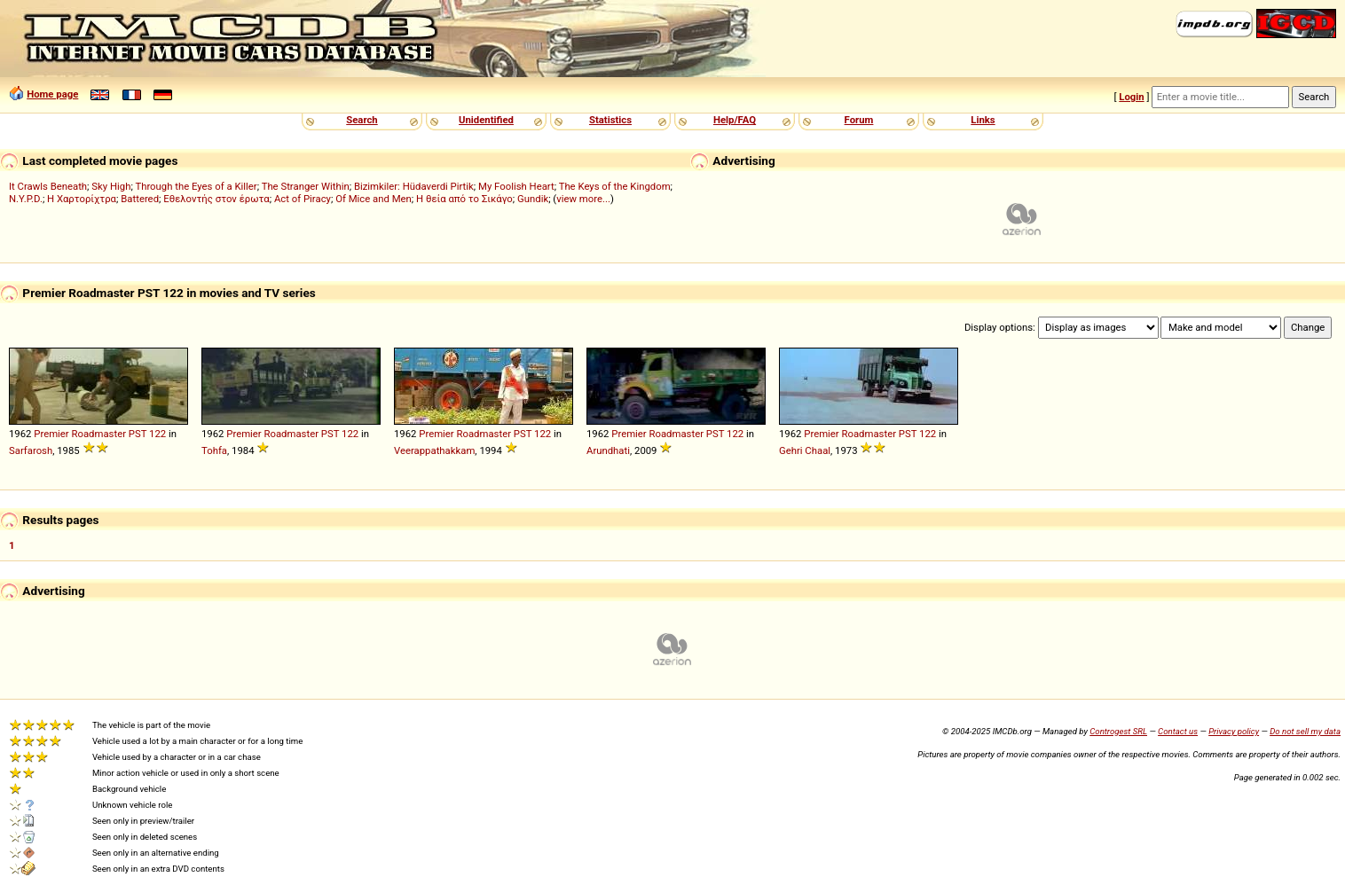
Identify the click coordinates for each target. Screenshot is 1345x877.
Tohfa (214, 450)
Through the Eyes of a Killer (195, 186)
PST (137, 433)
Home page (52, 94)
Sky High (110, 186)
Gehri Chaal (804, 450)
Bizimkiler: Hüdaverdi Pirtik (414, 186)
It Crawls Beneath (48, 186)
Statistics (610, 120)
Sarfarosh (30, 450)
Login (1131, 96)
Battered (140, 198)
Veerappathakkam (434, 450)
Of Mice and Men (373, 198)
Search (361, 120)
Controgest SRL (1118, 731)
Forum (859, 120)
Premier (51, 433)
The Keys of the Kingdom (615, 186)
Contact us (1178, 731)
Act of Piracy (302, 198)
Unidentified (486, 120)
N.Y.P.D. (26, 198)
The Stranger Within (306, 186)
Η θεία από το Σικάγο (464, 198)
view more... (583, 198)
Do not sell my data (1305, 731)
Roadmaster (99, 433)
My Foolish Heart (516, 186)
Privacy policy (1233, 731)
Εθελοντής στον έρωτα (216, 198)
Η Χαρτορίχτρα (81, 198)
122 (157, 433)
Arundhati (608, 450)
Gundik (532, 198)
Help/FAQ (734, 120)
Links (983, 120)
